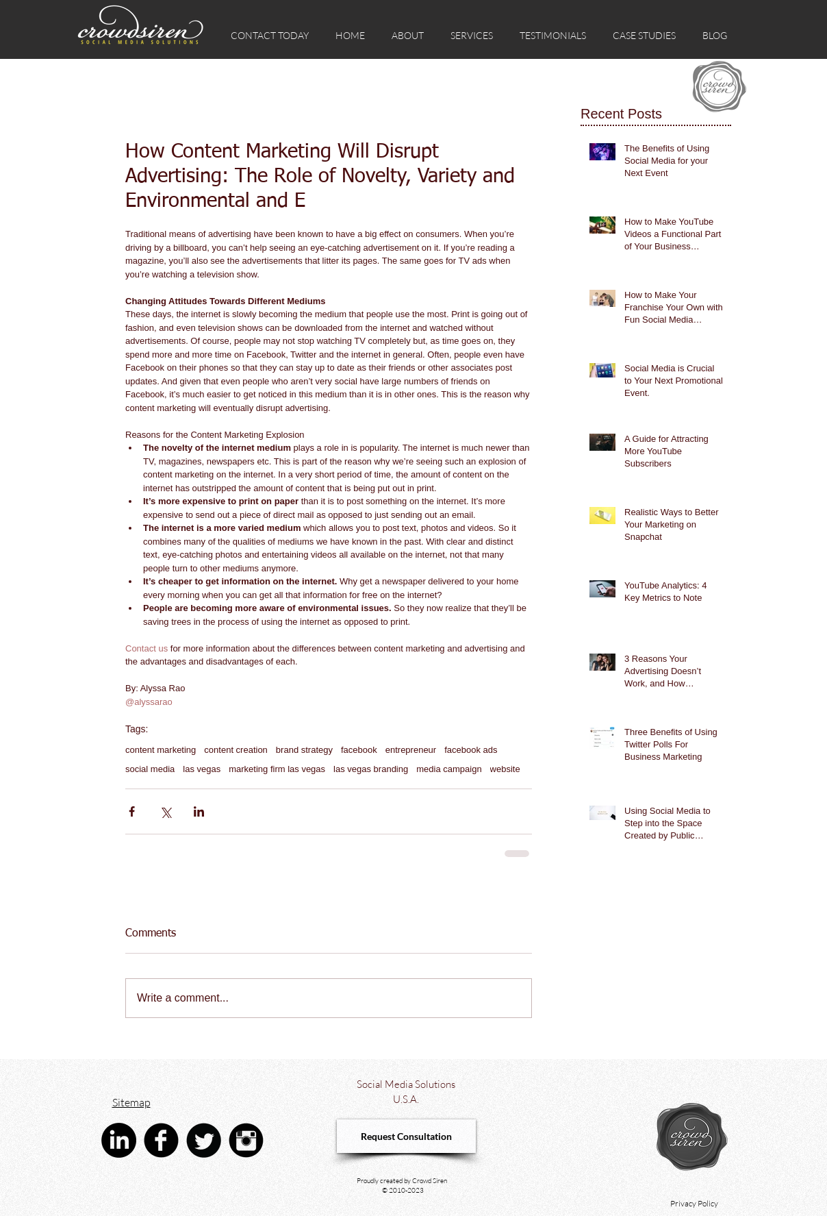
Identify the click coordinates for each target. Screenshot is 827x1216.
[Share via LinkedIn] (198, 811)
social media (150, 769)
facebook (359, 750)
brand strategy (304, 750)
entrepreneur (410, 750)
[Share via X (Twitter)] (165, 811)
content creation (236, 750)
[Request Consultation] (406, 1136)
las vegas (201, 769)
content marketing (160, 750)
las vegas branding (370, 769)
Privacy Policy (694, 1203)
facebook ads (470, 750)
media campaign (448, 769)
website (505, 769)
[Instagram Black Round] (246, 1140)
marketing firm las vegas (277, 769)
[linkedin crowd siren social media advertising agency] (118, 1140)
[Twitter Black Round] (203, 1140)
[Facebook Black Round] (161, 1140)
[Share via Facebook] (131, 811)
